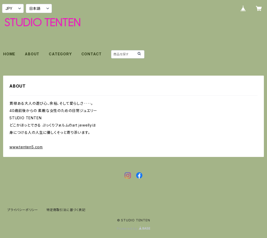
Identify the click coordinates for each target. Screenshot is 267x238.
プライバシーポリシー (22, 210)
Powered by (133, 228)
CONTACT (91, 54)
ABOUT (32, 54)
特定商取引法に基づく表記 (66, 210)
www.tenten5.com (26, 147)
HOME (9, 54)
